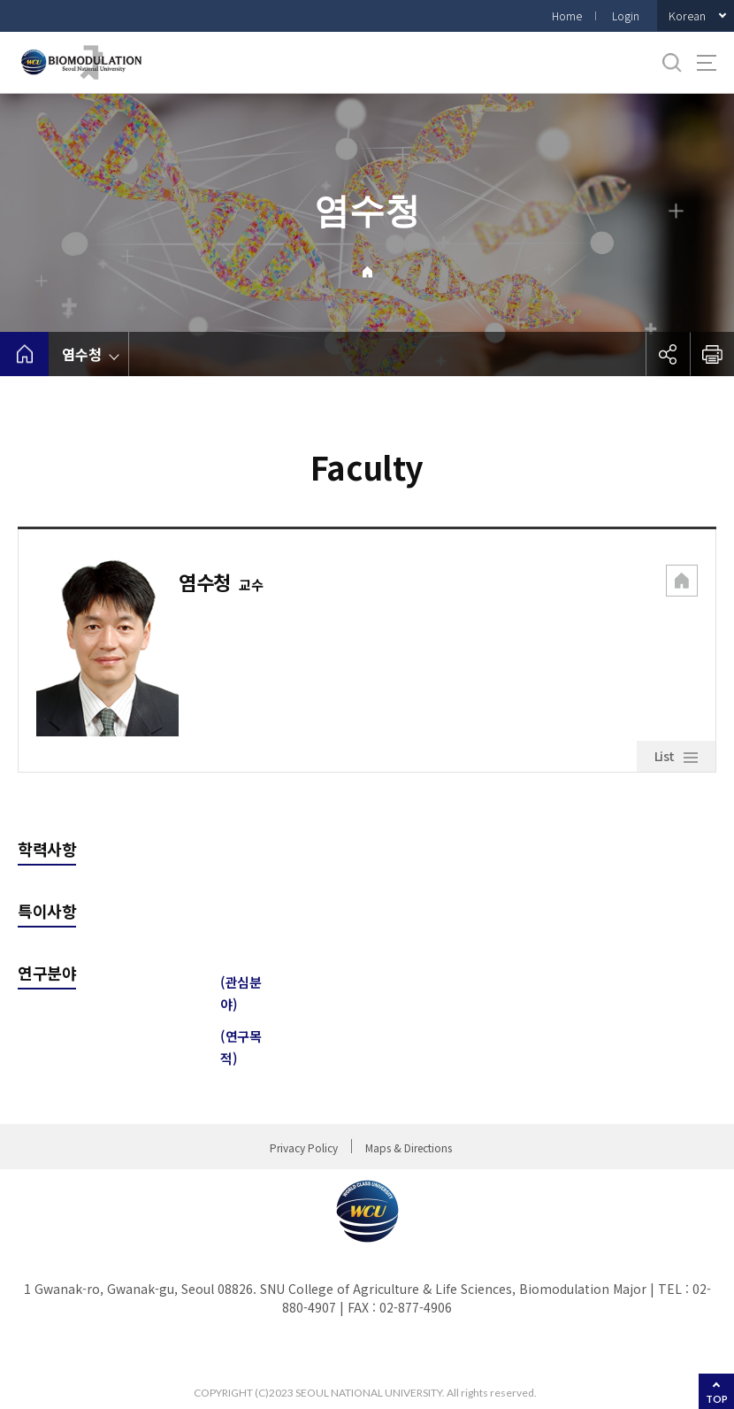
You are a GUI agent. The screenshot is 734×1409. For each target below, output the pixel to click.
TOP (717, 1399)
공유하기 (668, 354)
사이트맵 (706, 63)
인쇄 (712, 354)
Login (625, 15)
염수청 (82, 354)
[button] (682, 582)
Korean (687, 15)
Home (567, 15)
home (24, 354)
